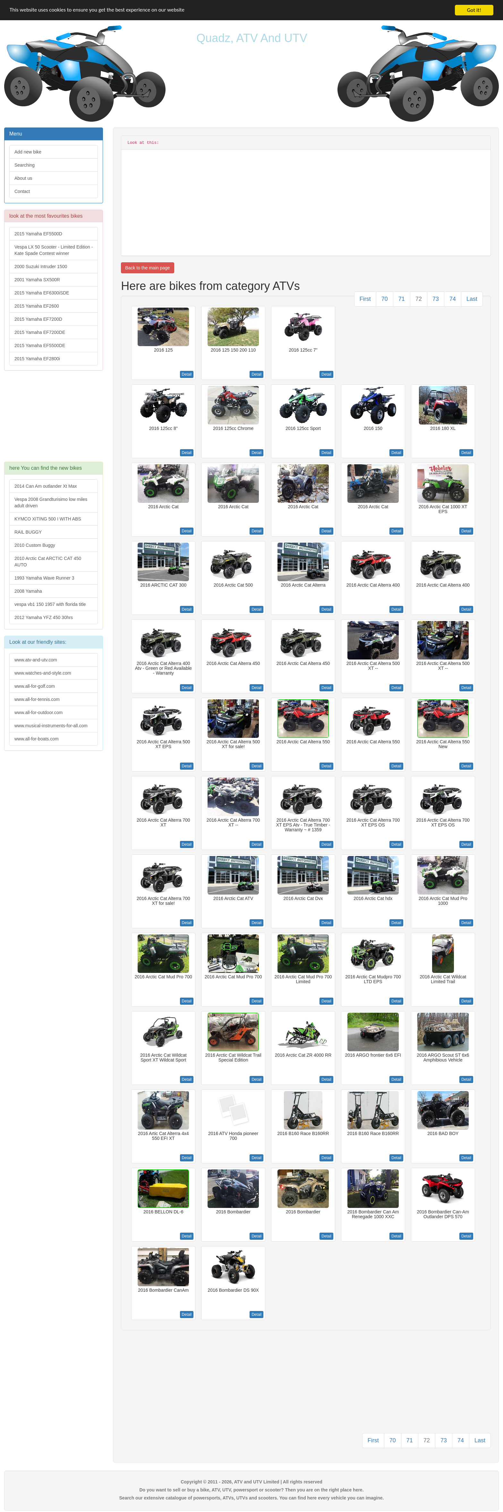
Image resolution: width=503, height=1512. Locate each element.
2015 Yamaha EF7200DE (39, 332)
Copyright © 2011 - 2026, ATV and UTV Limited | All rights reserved (251, 1481)
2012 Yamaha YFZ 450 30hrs (43, 617)
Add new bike (27, 151)
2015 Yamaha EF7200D (38, 319)
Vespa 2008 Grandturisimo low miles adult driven (50, 502)
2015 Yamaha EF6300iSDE (41, 292)
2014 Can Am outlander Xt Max (45, 486)
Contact (22, 191)
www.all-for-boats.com (36, 738)
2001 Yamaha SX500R (37, 279)
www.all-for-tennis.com (37, 699)
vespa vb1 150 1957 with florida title (50, 604)
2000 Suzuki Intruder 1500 (40, 266)
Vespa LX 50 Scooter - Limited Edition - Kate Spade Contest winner (53, 250)
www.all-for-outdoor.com (38, 712)
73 (435, 299)
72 (418, 299)
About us (23, 178)
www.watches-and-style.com (42, 673)
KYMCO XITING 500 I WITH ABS (47, 518)
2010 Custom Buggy (34, 545)
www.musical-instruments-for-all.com (51, 725)
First (365, 299)
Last (471, 299)
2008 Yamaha (28, 591)
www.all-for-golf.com (34, 686)
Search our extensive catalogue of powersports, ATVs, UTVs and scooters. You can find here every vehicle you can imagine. (251, 1497)
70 (384, 299)
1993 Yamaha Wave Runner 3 (44, 578)
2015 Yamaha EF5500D (38, 233)
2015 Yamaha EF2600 (36, 306)
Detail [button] (187, 374)
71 (401, 299)
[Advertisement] (53, 419)
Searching (24, 165)
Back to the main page (147, 267)
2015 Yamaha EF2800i (37, 358)
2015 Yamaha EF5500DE (39, 345)
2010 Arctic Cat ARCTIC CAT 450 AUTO (47, 561)
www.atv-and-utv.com (35, 659)
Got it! (474, 10)
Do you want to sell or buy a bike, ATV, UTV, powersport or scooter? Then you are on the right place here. (251, 1489)
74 (452, 299)
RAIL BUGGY (28, 532)
